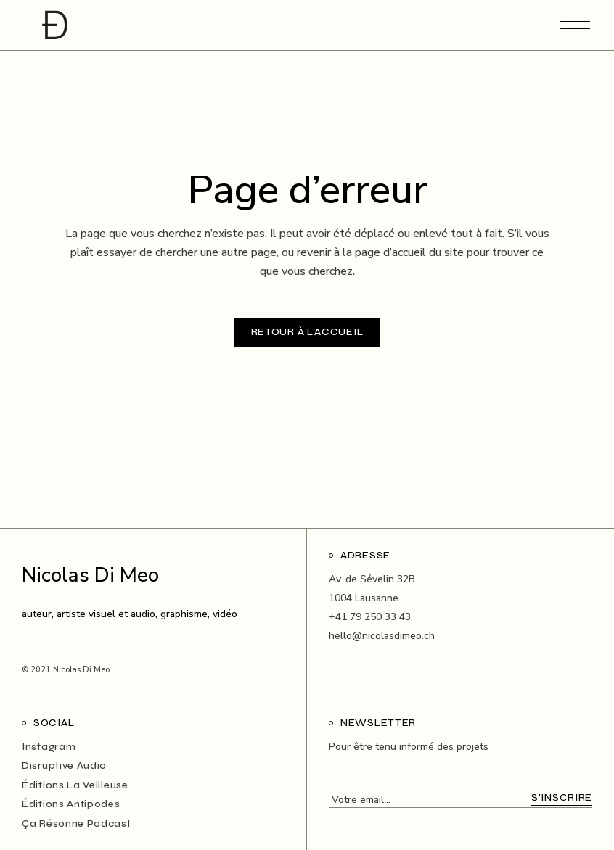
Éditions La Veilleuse (75, 785)
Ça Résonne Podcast (76, 823)
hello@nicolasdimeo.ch (382, 636)
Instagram (48, 746)
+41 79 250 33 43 (370, 617)
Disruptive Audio (64, 765)
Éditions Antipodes (71, 804)
